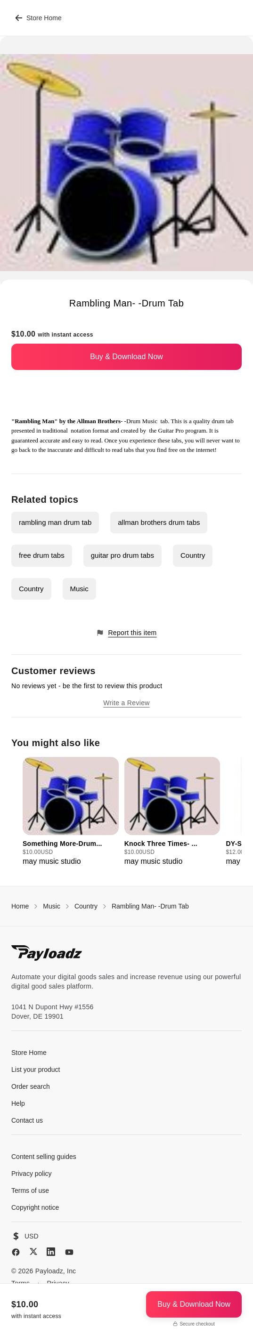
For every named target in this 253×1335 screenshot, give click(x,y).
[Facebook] (15, 1252)
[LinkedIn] (51, 1251)
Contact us (27, 1120)
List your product (35, 1069)
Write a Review (126, 703)
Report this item (126, 633)
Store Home (38, 18)
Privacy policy (31, 1173)
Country (192, 555)
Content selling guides (43, 1156)
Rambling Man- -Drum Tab (150, 906)
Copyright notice (35, 1207)
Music (79, 589)
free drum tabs (42, 555)
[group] (71, 812)
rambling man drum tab (55, 522)
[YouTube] (69, 1252)
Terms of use (30, 1190)
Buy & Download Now (126, 357)
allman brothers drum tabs (159, 522)
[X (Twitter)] (33, 1251)
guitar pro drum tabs (122, 555)
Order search (30, 1086)
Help (18, 1103)
